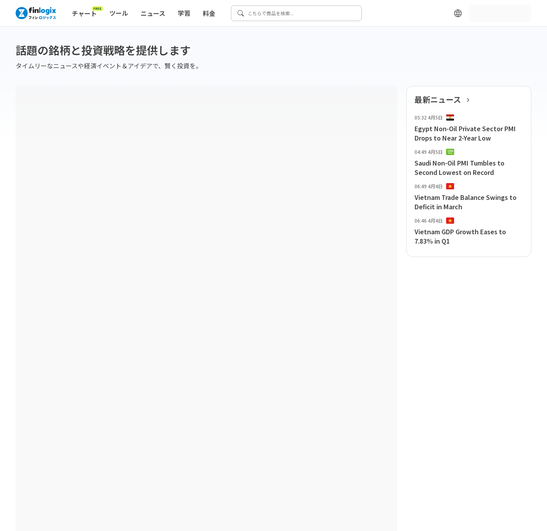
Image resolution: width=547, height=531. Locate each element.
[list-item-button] (468, 128)
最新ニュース (444, 99)
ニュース (153, 13)
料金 (209, 13)
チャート (87, 11)
